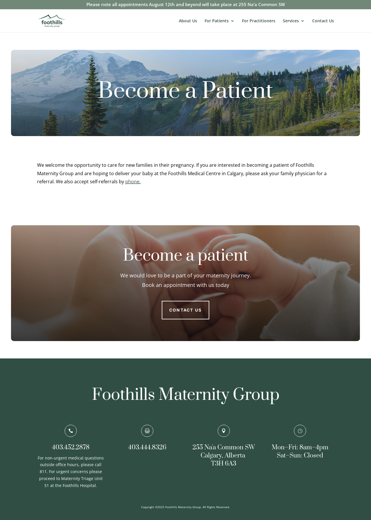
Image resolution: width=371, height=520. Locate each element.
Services (291, 21)
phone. (133, 181)
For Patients (217, 21)
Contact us (185, 309)
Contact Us (323, 21)
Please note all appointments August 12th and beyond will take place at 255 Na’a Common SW (185, 5)
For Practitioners (258, 21)
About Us (188, 21)
